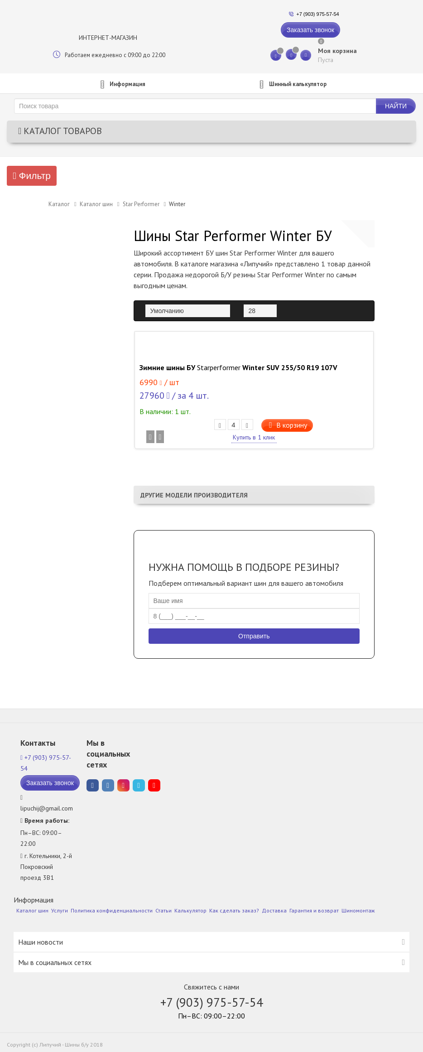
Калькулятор (190, 910)
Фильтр (32, 175)
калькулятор (291, 85)
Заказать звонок (310, 30)
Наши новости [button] (40, 941)
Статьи (163, 910)
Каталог (59, 204)
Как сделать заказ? (234, 910)
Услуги (59, 910)
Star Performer (141, 204)
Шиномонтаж (358, 910)
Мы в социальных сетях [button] (54, 962)
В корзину (289, 424)
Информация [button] (120, 85)
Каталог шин (96, 204)
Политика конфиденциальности (112, 910)
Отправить (253, 636)
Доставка (274, 910)
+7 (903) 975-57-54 (317, 14)
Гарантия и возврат (314, 910)
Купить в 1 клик (254, 437)
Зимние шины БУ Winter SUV (238, 367)
